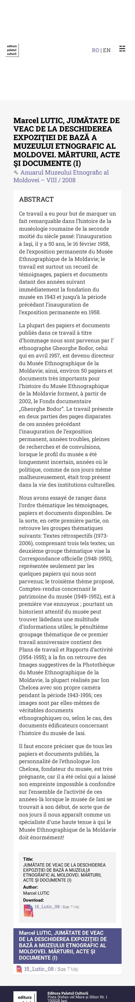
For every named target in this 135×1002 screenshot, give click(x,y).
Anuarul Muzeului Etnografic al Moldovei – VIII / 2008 (61, 176)
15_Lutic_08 (48, 906)
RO (95, 50)
